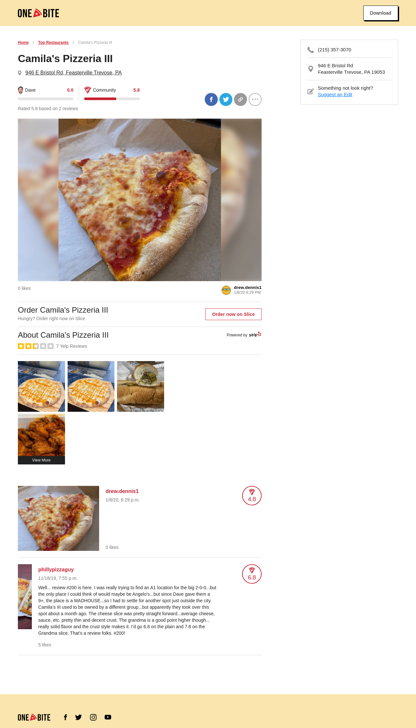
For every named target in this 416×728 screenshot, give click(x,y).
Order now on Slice (233, 314)
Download (380, 13)
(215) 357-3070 (334, 49)
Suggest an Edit (335, 94)
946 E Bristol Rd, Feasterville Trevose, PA (73, 72)
